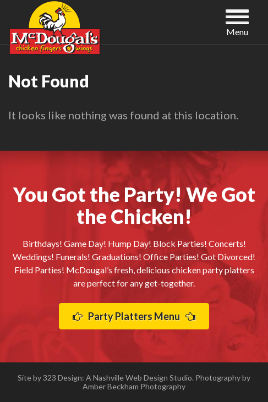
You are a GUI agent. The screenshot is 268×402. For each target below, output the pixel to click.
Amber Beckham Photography (134, 386)
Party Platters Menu (134, 316)
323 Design (62, 377)
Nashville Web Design (130, 377)
